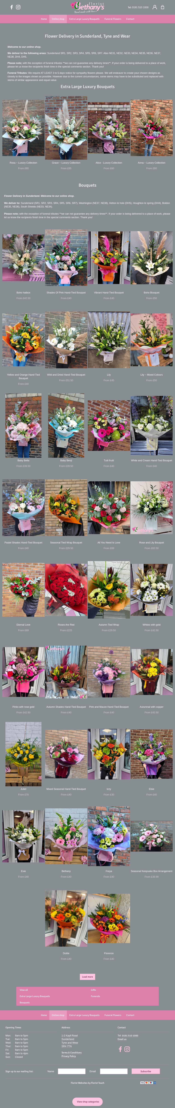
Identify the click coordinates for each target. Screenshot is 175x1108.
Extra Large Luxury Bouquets (35, 996)
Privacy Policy (69, 1056)
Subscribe (146, 1071)
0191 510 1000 (140, 7)
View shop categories (88, 1101)
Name (51, 1071)
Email (93, 1071)
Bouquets (25, 1002)
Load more (87, 976)
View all (24, 989)
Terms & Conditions (72, 1052)
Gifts (93, 989)
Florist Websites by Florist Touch (87, 1082)
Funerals (95, 996)
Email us (122, 1039)
